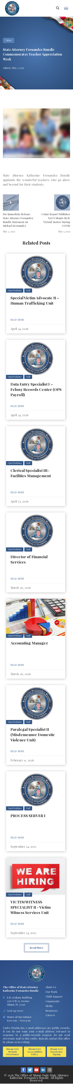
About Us (51, 987)
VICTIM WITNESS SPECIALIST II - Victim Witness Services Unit (31, 907)
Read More (17, 319)
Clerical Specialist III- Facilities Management (31, 473)
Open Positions (14, 290)
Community (53, 1001)
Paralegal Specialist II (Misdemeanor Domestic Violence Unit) (33, 734)
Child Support (54, 996)
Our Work (51, 991)
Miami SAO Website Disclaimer (12, 1052)
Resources (52, 1010)
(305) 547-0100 (15, 1010)
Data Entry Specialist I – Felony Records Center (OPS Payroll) (36, 389)
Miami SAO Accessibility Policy (34, 1052)
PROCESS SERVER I (28, 815)
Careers (50, 1015)
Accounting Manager (29, 642)
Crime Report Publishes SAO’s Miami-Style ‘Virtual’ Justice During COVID (55, 219)
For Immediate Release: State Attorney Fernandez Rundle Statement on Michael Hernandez (18, 219)
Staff (28, 290)
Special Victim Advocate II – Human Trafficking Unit (35, 300)
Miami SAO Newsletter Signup (56, 1052)
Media (49, 1006)
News (8, 40)
